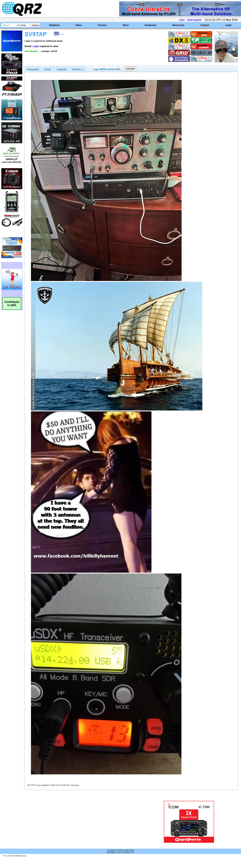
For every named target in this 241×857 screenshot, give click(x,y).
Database (54, 25)
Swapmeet (150, 25)
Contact (204, 25)
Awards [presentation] (77, 69)
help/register (194, 19)
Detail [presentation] (48, 69)
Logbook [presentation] (61, 69)
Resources (178, 25)
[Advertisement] (84, 821)
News (79, 25)
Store (126, 25)
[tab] (33, 69)
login (182, 19)
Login (228, 25)
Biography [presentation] (33, 69)
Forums (102, 25)
